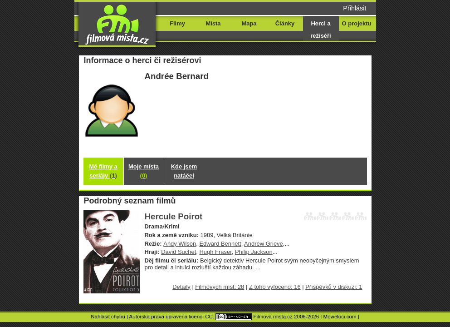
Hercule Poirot (174, 216)
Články (284, 23)
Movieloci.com (340, 316)
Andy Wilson (179, 243)
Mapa (248, 23)
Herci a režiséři (320, 29)
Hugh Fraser (215, 251)
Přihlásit (354, 8)
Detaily (181, 286)
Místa (212, 23)
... (257, 267)
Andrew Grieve (263, 243)
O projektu (357, 23)
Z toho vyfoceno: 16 (275, 286)
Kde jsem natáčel (184, 171)
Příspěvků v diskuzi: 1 (333, 286)
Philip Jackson (254, 251)
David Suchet (178, 251)
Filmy (177, 23)
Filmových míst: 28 (219, 286)
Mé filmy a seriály (103, 171)
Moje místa (143, 171)
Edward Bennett (220, 243)
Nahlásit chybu (108, 316)
